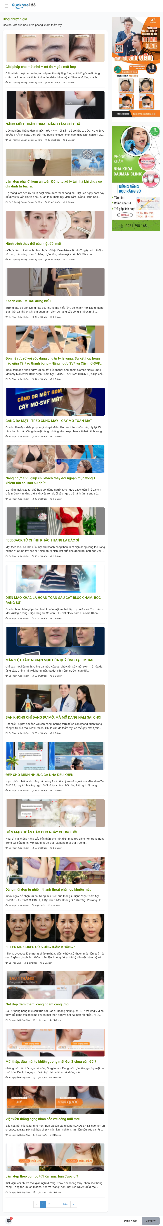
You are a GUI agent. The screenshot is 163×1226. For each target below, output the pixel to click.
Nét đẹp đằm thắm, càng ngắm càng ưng (37, 1004)
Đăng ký (150, 1220)
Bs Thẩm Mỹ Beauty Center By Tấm (24, 82)
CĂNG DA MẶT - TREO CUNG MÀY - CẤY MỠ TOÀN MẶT (49, 421)
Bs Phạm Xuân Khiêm (17, 317)
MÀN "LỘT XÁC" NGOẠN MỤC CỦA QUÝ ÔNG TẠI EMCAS (49, 660)
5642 (65, 1204)
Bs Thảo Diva (13, 963)
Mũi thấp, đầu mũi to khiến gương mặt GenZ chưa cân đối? (51, 1062)
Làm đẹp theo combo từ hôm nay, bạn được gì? (42, 1176)
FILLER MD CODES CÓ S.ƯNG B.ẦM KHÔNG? (40, 947)
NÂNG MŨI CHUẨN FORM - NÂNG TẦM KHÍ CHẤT (44, 124)
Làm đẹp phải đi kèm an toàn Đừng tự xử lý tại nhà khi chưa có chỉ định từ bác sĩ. (54, 184)
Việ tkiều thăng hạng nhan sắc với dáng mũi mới (43, 1119)
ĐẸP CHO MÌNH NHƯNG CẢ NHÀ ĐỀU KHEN (40, 775)
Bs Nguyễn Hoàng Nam (18, 1020)
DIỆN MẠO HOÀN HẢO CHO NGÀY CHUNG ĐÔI (41, 832)
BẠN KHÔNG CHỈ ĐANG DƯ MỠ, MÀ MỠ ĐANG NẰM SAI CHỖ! (53, 717)
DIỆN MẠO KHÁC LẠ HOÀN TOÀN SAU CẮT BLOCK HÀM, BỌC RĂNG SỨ (53, 600)
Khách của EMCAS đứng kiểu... (29, 301)
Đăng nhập (130, 1220)
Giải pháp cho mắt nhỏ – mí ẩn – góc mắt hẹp (41, 67)
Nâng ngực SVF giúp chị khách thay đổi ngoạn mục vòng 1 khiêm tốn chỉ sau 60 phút (51, 480)
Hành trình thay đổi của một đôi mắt (33, 244)
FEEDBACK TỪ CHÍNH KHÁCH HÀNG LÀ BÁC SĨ (42, 540)
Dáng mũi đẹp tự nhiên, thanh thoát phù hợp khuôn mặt (48, 890)
